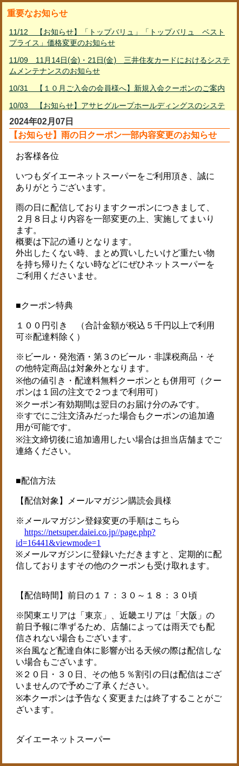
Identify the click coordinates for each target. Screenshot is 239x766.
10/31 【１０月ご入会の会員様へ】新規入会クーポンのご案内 (117, 88)
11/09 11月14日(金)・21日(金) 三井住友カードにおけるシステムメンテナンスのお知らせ (119, 65)
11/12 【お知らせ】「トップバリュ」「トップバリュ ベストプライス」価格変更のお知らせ (117, 37)
